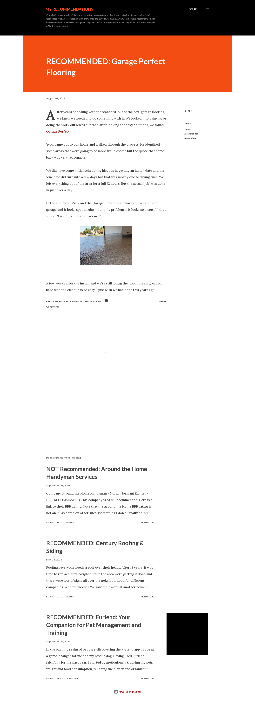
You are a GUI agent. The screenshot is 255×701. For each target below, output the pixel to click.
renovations (190, 138)
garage (187, 129)
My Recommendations (69, 9)
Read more (147, 522)
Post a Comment (67, 678)
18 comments (65, 522)
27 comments (65, 596)
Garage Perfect (57, 131)
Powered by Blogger (127, 691)
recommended (191, 133)
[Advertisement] (101, 415)
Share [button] (188, 111)
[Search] (193, 9)
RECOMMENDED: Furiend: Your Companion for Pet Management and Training (93, 624)
